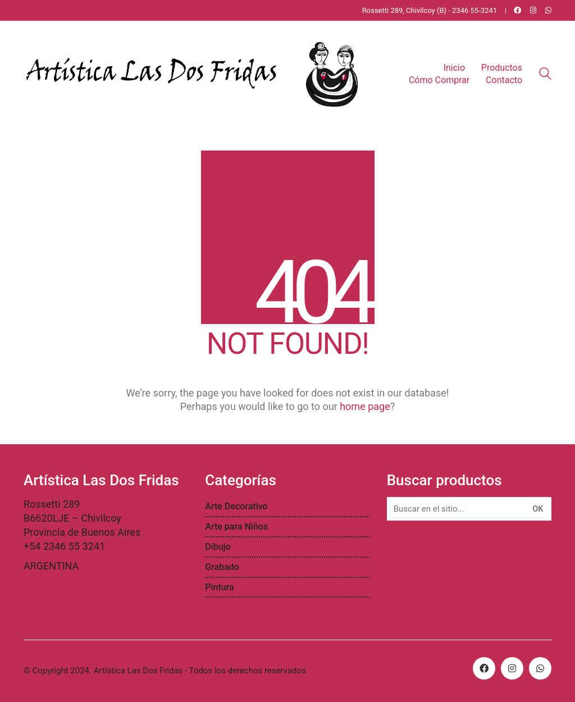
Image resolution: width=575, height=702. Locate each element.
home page (365, 406)
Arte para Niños (236, 526)
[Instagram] (512, 668)
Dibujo (218, 546)
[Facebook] (484, 668)
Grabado (222, 567)
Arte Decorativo (236, 506)
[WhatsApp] (540, 668)
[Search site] (545, 75)
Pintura (219, 587)
